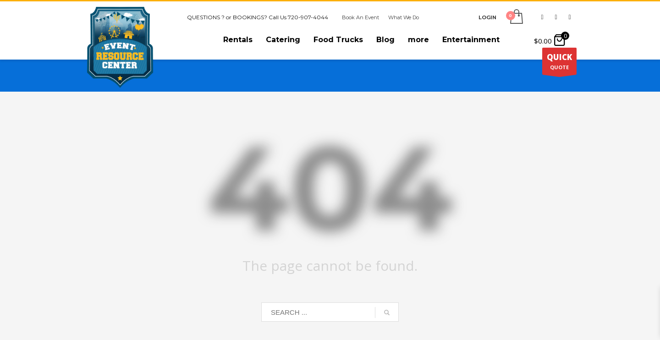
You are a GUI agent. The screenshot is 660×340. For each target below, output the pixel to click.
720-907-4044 (308, 17)
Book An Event (360, 17)
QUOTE (559, 63)
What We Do (403, 17)
